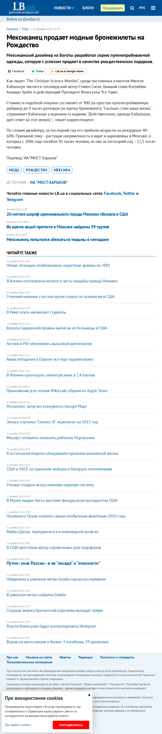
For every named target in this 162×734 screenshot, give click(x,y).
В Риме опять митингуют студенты (36, 312)
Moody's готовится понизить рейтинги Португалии (50, 437)
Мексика (62, 170)
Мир (25, 29)
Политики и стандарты (117, 657)
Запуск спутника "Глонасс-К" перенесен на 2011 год (52, 422)
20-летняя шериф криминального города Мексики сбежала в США (67, 214)
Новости (64, 7)
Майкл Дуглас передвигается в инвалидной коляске (53, 531)
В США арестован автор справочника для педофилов (54, 547)
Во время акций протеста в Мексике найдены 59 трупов (58, 227)
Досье (84, 23)
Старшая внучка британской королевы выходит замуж (55, 610)
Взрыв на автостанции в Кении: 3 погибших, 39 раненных (57, 642)
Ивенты (65, 657)
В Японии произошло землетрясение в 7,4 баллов (51, 375)
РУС (142, 7)
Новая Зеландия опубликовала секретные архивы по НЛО (58, 265)
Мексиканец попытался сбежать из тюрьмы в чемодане (58, 239)
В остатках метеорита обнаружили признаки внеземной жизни (62, 453)
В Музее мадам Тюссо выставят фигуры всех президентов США (62, 500)
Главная (12, 29)
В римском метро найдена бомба (36, 594)
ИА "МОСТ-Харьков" (49, 182)
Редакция (85, 657)
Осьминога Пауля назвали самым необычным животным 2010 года (66, 516)
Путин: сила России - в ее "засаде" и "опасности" (53, 563)
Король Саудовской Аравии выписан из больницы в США (57, 328)
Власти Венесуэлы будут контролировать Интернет (51, 626)
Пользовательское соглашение (29, 662)
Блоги (88, 7)
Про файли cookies (18, 725)
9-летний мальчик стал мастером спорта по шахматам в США (61, 296)
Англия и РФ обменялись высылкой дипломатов (49, 343)
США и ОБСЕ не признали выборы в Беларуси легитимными (59, 469)
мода (14, 170)
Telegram (15, 199)
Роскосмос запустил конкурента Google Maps (47, 406)
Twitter (129, 193)
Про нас (12, 657)
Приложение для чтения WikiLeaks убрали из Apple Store (57, 390)
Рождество (36, 170)
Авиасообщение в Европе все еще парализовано (50, 359)
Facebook (112, 193)
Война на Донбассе (23, 19)
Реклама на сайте (39, 657)
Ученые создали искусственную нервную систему (50, 485)
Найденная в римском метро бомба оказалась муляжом (56, 579)
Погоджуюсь (71, 725)
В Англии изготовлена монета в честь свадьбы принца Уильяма (62, 281)
